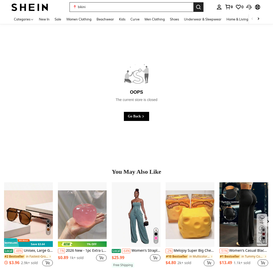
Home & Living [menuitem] (237, 19)
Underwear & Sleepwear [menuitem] (202, 19)
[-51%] (223, 251)
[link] (229, 7)
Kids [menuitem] (122, 19)
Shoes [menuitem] (174, 19)
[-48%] (18, 251)
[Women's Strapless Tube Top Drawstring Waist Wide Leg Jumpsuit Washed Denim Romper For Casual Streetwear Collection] (136, 214)
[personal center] (219, 7)
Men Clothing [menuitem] (155, 19)
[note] (28, 242)
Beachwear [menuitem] (105, 19)
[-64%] (126, 251)
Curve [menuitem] (135, 19)
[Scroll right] (258, 19)
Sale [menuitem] (58, 19)
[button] (249, 7)
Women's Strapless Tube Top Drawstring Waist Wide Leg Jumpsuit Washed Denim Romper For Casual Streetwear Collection (136, 250)
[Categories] (23, 19)
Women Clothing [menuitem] (79, 19)
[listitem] (28, 227)
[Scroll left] (252, 19)
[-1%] (61, 251)
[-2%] (169, 251)
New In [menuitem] (44, 19)
